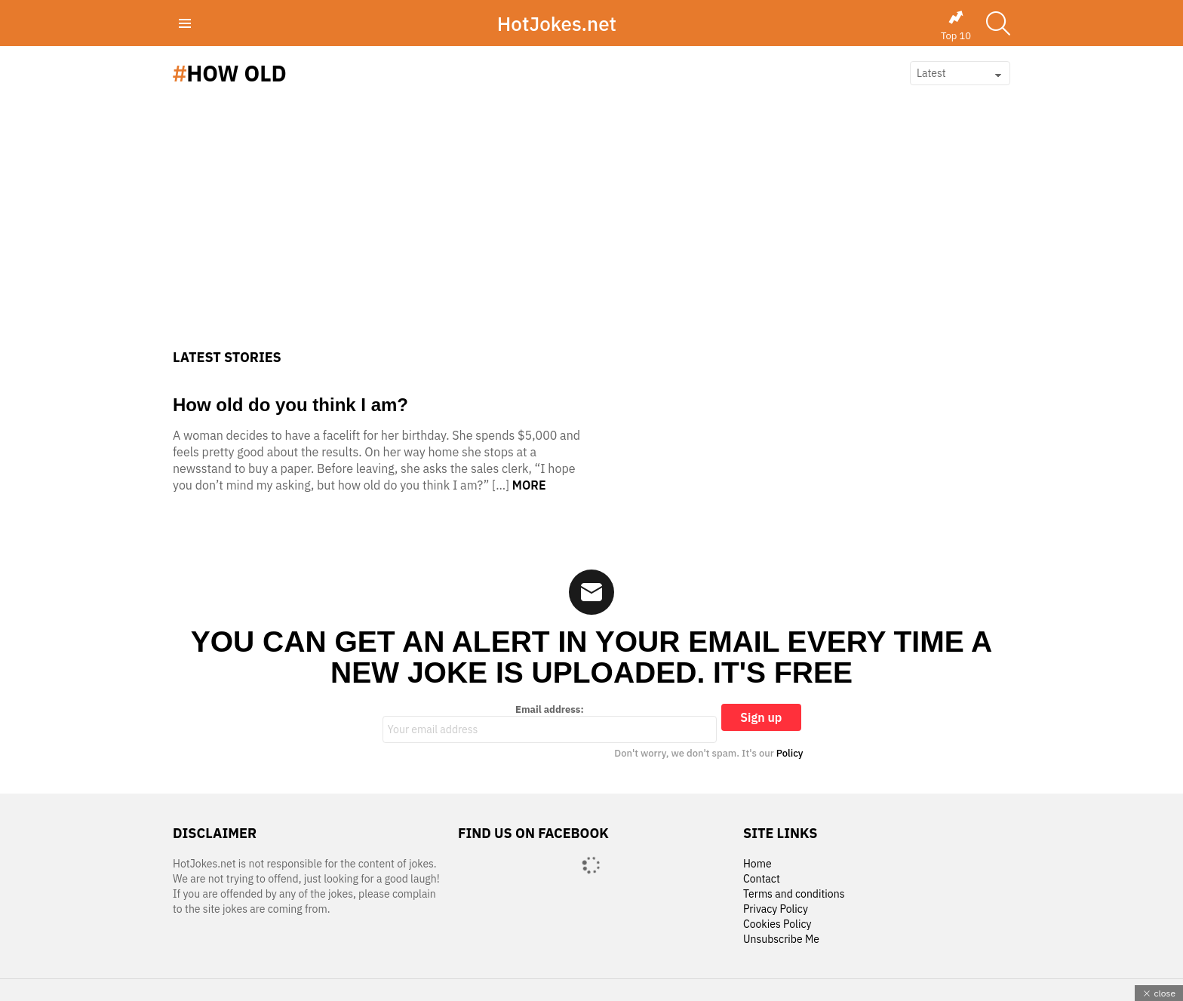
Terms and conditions (794, 894)
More (529, 485)
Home (757, 864)
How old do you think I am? (290, 405)
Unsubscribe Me (781, 939)
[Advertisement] (591, 236)
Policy (790, 753)
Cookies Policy (777, 924)
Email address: (550, 723)
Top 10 (956, 25)
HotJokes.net (556, 23)
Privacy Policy (775, 909)
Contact (761, 879)
